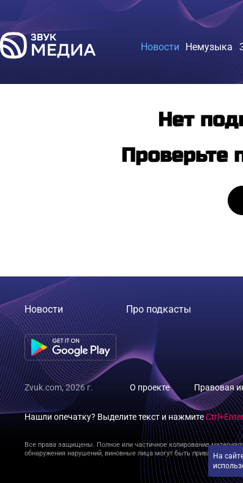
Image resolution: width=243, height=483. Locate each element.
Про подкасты (158, 309)
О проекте (150, 387)
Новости (43, 309)
